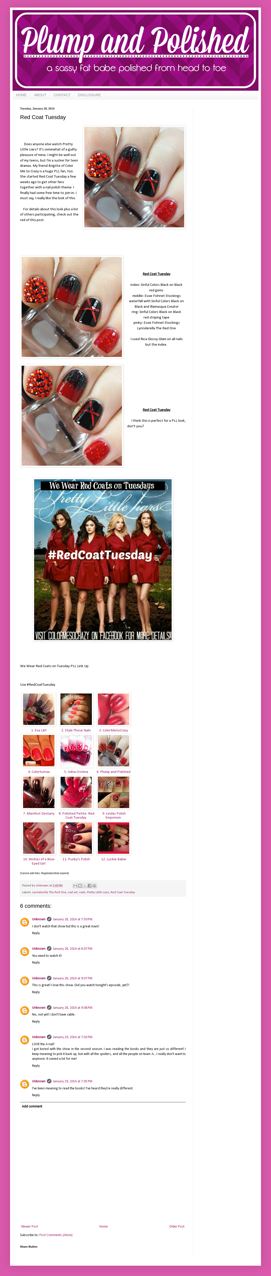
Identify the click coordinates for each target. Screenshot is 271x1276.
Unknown (38, 919)
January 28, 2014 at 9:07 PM (72, 978)
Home (103, 1227)
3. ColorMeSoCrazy (113, 730)
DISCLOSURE (89, 95)
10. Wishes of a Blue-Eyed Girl (38, 861)
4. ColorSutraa (38, 772)
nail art (73, 892)
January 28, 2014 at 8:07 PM (72, 949)
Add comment (32, 1106)
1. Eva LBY (38, 730)
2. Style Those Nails (76, 730)
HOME (21, 95)
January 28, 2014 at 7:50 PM (72, 919)
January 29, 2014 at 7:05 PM (72, 1081)
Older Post (176, 1227)
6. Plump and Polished (113, 772)
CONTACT (62, 95)
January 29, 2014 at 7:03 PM (72, 1037)
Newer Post (29, 1227)
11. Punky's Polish (76, 859)
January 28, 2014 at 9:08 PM (72, 1008)
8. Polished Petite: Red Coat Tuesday (76, 816)
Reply (36, 933)
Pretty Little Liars (98, 892)
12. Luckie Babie (113, 859)
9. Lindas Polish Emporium (114, 816)
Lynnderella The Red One (49, 892)
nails (82, 892)
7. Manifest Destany (38, 814)
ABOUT (40, 95)
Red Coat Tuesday (123, 892)
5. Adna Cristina (76, 772)
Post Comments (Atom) (56, 1235)
